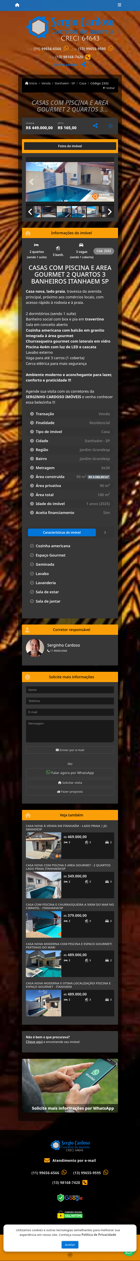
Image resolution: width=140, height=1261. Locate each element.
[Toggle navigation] (119, 5)
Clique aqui (34, 1042)
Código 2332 (99, 83)
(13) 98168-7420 (69, 57)
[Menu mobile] (17, 5)
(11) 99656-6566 (47, 48)
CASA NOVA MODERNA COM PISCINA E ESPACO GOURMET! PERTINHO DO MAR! (69, 945)
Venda (46, 83)
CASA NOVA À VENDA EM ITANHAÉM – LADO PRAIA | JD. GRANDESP (66, 827)
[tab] (39, 146)
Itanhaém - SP (65, 83)
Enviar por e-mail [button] (70, 750)
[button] (32, 181)
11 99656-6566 (57, 651)
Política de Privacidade (98, 1235)
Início (31, 83)
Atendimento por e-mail (70, 1160)
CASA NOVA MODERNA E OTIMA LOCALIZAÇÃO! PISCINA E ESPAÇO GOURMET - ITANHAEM (68, 985)
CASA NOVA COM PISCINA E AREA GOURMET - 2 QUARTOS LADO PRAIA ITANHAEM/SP (68, 867)
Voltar (109, 88)
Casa (82, 83)
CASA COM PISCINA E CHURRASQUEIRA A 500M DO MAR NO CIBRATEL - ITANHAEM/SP (70, 906)
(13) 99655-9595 (92, 48)
